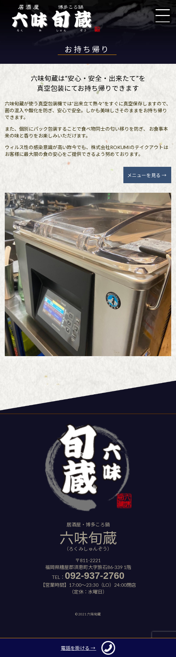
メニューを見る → (146, 175)
